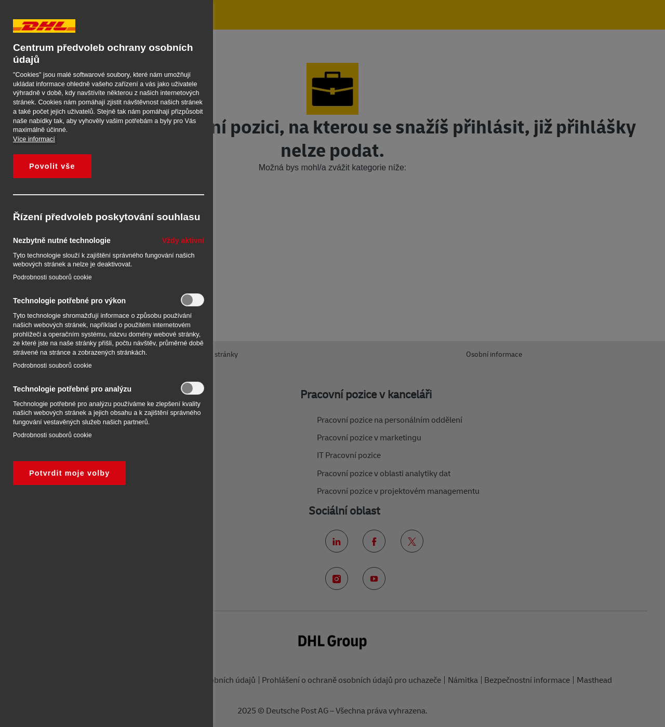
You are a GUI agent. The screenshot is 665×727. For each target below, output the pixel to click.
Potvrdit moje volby (69, 473)
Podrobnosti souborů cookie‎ (52, 277)
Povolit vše (52, 166)
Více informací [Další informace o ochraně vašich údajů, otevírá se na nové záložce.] (34, 139)
